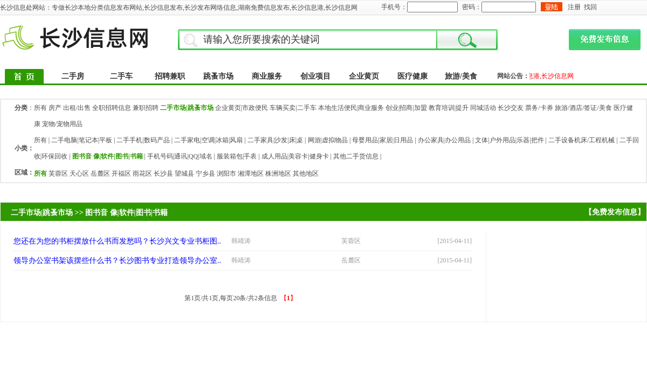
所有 (40, 108)
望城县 (184, 173)
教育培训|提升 (449, 108)
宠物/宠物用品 (62, 124)
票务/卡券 (539, 108)
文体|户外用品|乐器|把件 (509, 140)
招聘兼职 (170, 76)
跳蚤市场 (218, 76)
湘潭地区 (251, 173)
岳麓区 (100, 173)
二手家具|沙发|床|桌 (275, 140)
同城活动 (483, 108)
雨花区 (142, 173)
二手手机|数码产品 (142, 140)
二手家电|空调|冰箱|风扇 (208, 140)
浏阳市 (226, 173)
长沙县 (163, 173)
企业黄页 (364, 76)
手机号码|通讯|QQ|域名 (179, 156)
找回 (590, 7)
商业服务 (267, 76)
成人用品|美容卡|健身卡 (295, 156)
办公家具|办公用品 (444, 140)
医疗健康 (412, 76)
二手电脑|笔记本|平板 (81, 140)
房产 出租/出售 (70, 108)
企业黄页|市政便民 (241, 108)
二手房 (72, 76)
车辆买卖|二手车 (293, 108)
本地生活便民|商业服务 (351, 108)
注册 (574, 7)
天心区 (79, 173)
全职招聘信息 (111, 108)
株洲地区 (278, 173)
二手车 (121, 76)
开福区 (121, 173)
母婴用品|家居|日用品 (382, 140)
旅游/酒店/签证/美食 (583, 108)
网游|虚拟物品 (328, 140)
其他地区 (306, 173)
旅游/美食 (461, 76)
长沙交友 (511, 108)
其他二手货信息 (355, 156)
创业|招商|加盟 (406, 108)
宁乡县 (205, 173)
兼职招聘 (146, 108)
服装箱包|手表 (237, 156)
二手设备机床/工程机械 (581, 140)
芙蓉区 (58, 173)
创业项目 (315, 76)
